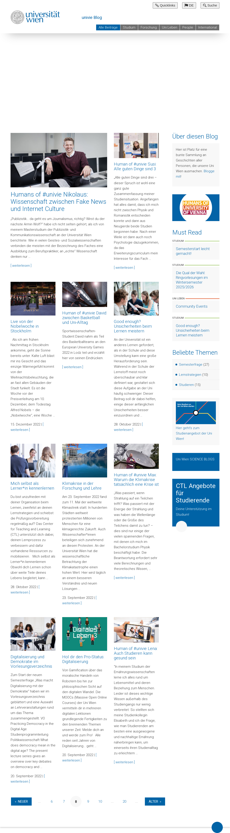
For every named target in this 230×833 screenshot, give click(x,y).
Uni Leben (169, 27)
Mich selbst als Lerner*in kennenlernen (32, 486)
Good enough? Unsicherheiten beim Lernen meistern (133, 326)
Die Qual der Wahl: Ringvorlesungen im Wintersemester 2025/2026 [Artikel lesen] (192, 280)
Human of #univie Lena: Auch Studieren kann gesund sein (135, 653)
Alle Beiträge (108, 27)
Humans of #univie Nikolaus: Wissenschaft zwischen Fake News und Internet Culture (58, 202)
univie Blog (92, 17)
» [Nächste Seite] (160, 801)
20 (124, 801)
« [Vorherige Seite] (15, 801)
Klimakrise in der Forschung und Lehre (82, 486)
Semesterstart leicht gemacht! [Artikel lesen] (193, 251)
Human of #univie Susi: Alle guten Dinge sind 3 (135, 166)
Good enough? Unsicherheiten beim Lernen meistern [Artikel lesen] (192, 330)
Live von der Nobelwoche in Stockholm (25, 326)
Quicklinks (165, 5)
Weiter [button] (181, 526)
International (207, 27)
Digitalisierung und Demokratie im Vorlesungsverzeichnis (31, 661)
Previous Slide (205, 110)
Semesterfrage (190, 365)
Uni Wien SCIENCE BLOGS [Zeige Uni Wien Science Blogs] (195, 459)
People (187, 27)
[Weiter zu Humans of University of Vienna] (195, 207)
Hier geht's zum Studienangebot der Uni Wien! (194, 433)
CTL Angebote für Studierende (196, 493)
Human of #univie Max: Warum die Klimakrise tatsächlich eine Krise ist (136, 479)
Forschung (149, 27)
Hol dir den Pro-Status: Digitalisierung (83, 659)
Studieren (186, 385)
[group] (115, 74)
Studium (129, 27)
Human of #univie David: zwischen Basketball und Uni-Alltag (84, 317)
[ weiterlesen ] (21, 266)
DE (189, 5)
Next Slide (220, 110)
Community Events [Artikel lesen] (192, 306)
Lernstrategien (190, 375)
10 (100, 801)
